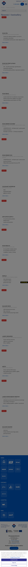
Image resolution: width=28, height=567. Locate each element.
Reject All (14, 562)
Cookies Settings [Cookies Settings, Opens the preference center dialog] (14, 565)
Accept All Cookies (14, 559)
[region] (14, 558)
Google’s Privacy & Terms (15, 557)
